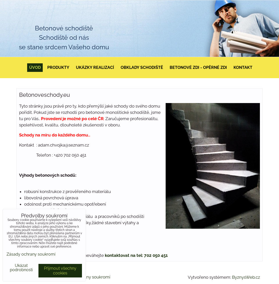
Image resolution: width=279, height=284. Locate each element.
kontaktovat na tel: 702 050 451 (136, 255)
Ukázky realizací (95, 67)
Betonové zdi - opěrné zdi (198, 67)
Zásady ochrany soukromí (31, 254)
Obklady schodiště (142, 67)
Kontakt (243, 67)
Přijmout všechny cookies (60, 270)
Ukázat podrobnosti (21, 267)
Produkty (58, 67)
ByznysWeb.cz (246, 277)
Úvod (35, 67)
